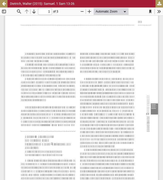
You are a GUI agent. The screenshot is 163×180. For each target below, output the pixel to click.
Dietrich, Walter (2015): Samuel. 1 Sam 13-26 (42, 4)
